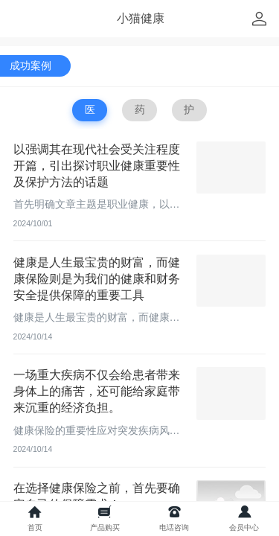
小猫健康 (140, 18)
